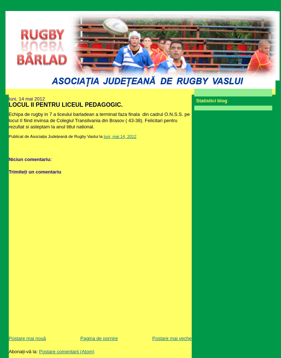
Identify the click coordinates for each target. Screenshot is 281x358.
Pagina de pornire (99, 338)
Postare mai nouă (27, 338)
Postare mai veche (172, 338)
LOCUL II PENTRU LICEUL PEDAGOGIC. (66, 104)
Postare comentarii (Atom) (66, 351)
